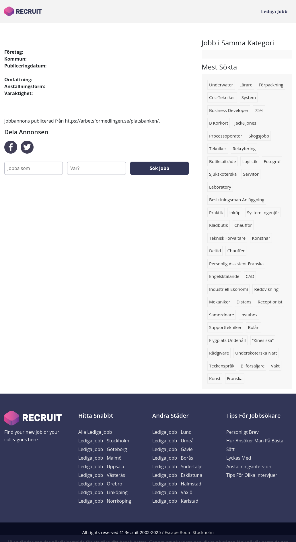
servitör (251, 174)
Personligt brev (242, 432)
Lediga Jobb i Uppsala (101, 466)
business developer (228, 110)
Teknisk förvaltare (227, 238)
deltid (215, 250)
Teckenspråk (221, 366)
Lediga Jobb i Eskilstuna (177, 475)
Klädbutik (218, 225)
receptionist (270, 302)
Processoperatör (225, 136)
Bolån (253, 327)
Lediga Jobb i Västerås (101, 475)
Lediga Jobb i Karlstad (175, 501)
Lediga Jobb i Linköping (103, 492)
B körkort (218, 123)
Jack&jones (245, 123)
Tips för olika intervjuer (251, 475)
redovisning (266, 289)
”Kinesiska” (263, 340)
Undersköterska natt (256, 353)
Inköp (234, 212)
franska (235, 378)
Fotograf (272, 161)
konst (215, 378)
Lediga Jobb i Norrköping (104, 501)
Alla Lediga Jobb (95, 432)
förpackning (271, 85)
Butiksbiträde (222, 161)
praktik (216, 212)
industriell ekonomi (228, 289)
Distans (244, 302)
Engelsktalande (224, 276)
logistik (249, 161)
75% (259, 110)
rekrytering (244, 148)
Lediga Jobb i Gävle (172, 449)
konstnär (261, 238)
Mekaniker (219, 302)
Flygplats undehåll (227, 340)
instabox (249, 315)
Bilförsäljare (252, 366)
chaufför (243, 225)
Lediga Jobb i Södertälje (177, 466)
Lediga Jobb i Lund (172, 432)
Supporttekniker (225, 327)
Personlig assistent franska (236, 263)
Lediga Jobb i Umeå (173, 441)
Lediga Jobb (274, 11)
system (249, 97)
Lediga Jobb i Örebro (100, 484)
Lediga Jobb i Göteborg (102, 449)
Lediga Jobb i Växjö (172, 492)
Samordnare (221, 315)
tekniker (217, 148)
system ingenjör (263, 212)
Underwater (221, 85)
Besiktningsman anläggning (236, 199)
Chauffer (236, 250)
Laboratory (220, 187)
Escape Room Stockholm (189, 532)
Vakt (275, 366)
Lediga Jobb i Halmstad (176, 484)
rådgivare (219, 353)
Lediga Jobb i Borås (172, 458)
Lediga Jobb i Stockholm (103, 441)
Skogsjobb (259, 136)
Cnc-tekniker (222, 97)
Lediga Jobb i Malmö (100, 458)
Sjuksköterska (223, 174)
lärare (245, 85)
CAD (250, 276)
